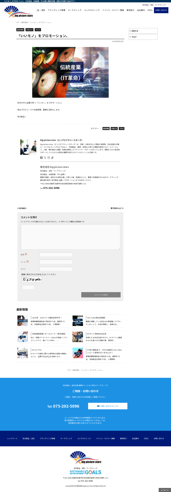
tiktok (52, 157)
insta (49, 157)
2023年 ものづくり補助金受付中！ (47, 317)
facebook (41, 157)
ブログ (134, 37)
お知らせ (134, 31)
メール (25, 261)
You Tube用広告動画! (96, 317)
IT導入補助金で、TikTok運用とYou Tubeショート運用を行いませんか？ (104, 351)
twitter (45, 157)
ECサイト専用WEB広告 (96, 333)
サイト (23, 269)
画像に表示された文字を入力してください (38, 274)
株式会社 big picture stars (54, 166)
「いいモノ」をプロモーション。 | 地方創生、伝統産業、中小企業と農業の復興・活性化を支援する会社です (38, 1)
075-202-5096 (63, 406)
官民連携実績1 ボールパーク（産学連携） (49, 333)
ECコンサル (37, 349)
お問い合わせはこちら (109, 406)
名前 (24, 254)
